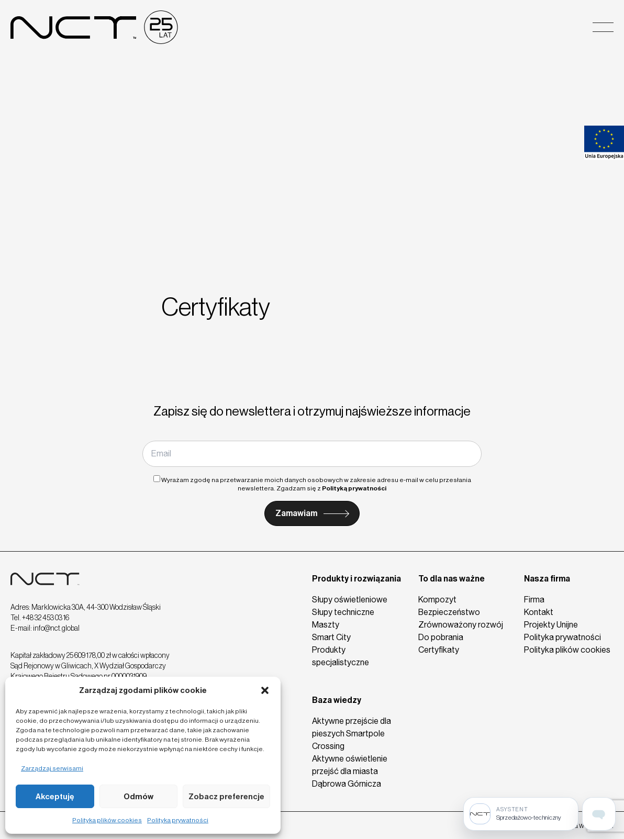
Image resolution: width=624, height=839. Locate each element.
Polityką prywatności (354, 488)
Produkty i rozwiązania (356, 579)
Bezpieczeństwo (449, 612)
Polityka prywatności (177, 820)
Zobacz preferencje (226, 796)
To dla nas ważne (451, 579)
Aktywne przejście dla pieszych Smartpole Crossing (351, 733)
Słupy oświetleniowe (349, 600)
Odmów (138, 796)
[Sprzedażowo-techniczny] (520, 814)
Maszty (325, 625)
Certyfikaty (438, 650)
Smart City (331, 637)
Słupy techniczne (343, 612)
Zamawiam (296, 513)
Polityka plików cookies (107, 820)
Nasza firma (547, 579)
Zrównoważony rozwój (460, 625)
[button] (265, 690)
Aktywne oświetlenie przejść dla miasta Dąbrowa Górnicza (349, 771)
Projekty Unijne (551, 625)
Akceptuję (55, 796)
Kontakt (538, 612)
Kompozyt (437, 600)
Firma (534, 600)
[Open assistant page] (599, 814)
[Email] (312, 454)
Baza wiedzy (336, 700)
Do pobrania (440, 637)
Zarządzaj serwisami (52, 768)
